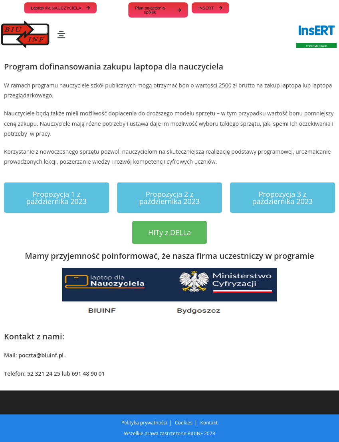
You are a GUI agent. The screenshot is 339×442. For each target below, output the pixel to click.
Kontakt (209, 422)
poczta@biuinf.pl (40, 355)
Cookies (183, 422)
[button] (61, 34)
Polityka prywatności (144, 422)
